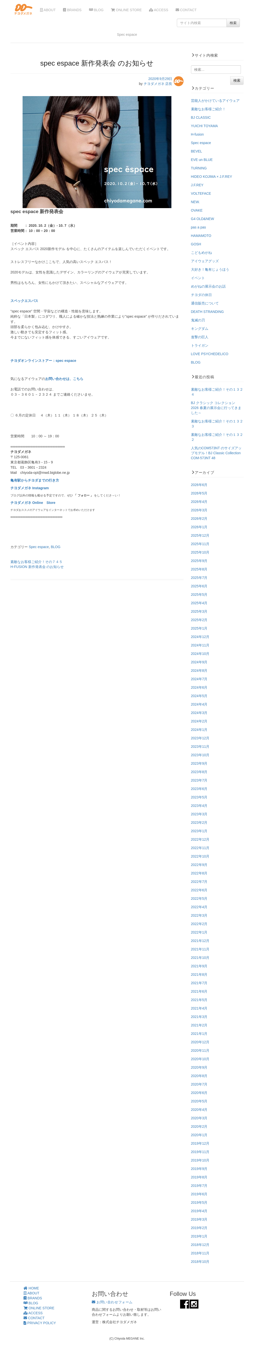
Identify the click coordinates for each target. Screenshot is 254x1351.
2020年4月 (199, 1110)
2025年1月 (199, 628)
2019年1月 (199, 1236)
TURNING (199, 168)
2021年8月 (199, 974)
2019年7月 (199, 1186)
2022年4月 (199, 907)
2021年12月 (200, 941)
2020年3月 (199, 1118)
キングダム (199, 329)
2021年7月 (199, 983)
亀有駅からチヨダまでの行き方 (34, 480)
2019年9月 (199, 1169)
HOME (31, 1288)
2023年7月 (199, 780)
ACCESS (158, 10)
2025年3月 (199, 611)
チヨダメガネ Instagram (29, 488)
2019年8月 (199, 1177)
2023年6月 (199, 789)
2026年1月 (199, 527)
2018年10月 (200, 1262)
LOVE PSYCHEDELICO (209, 354)
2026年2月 (199, 519)
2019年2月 (199, 1228)
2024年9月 (199, 662)
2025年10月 (200, 552)
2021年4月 (199, 1008)
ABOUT (48, 10)
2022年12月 (200, 839)
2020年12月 (200, 1042)
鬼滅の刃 (198, 320)
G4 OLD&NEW (202, 219)
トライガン (199, 345)
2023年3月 (199, 814)
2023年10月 (200, 755)
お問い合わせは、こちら (64, 379)
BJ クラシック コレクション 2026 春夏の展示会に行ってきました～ (216, 408)
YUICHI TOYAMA (204, 126)
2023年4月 (199, 806)
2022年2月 (199, 924)
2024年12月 (200, 637)
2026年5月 (199, 493)
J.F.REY (197, 185)
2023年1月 (199, 831)
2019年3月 (199, 1219)
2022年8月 (199, 873)
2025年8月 (199, 569)
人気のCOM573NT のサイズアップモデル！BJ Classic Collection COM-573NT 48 (216, 453)
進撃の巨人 (199, 337)
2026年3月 (199, 510)
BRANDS (72, 10)
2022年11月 (200, 848)
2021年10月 (200, 958)
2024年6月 (199, 687)
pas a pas (198, 227)
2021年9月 (199, 966)
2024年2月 (199, 721)
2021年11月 (200, 949)
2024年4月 (199, 704)
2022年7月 (199, 882)
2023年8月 (199, 772)
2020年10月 (200, 1059)
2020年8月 (199, 1076)
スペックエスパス (24, 301)
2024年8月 (199, 671)
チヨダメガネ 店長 (158, 84)
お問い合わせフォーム (112, 1302)
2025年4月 (199, 603)
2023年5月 (199, 797)
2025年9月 (199, 561)
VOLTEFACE (201, 193)
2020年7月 (199, 1084)
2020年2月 (199, 1126)
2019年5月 (199, 1202)
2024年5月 (199, 696)
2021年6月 (199, 991)
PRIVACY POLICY (40, 1323)
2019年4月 (199, 1211)
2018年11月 (200, 1253)
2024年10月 (200, 654)
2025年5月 (199, 595)
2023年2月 (199, 823)
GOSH (196, 244)
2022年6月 (199, 890)
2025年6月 (199, 586)
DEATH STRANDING (207, 312)
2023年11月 (200, 747)
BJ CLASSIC (201, 117)
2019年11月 (200, 1152)
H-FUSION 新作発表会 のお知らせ (37, 567)
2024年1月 (199, 730)
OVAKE (197, 210)
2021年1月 (199, 1034)
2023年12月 (200, 738)
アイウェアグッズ (205, 261)
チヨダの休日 (201, 295)
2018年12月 (200, 1245)
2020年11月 (200, 1050)
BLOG (96, 10)
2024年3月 (199, 713)
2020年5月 (199, 1101)
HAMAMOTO (201, 236)
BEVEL (196, 151)
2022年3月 (199, 915)
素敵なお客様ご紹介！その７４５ (36, 562)
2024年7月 (199, 679)
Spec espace (39, 547)
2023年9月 (199, 763)
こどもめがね (201, 253)
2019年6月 (199, 1194)
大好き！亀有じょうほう (210, 269)
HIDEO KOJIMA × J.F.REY (211, 177)
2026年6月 (199, 485)
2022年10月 (200, 856)
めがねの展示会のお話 (208, 286)
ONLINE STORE (126, 10)
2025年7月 (199, 578)
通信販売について (205, 303)
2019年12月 (200, 1143)
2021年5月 (199, 1000)
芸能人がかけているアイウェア (215, 101)
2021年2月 (199, 1025)
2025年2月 (199, 620)
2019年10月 (200, 1160)
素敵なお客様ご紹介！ (208, 109)
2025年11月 (200, 544)
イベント (198, 278)
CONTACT (186, 10)
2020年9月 (199, 1067)
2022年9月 (199, 865)
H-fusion (197, 134)
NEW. (195, 202)
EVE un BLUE (202, 160)
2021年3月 (199, 1017)
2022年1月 (199, 932)
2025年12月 (200, 535)
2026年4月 (199, 502)
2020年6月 (199, 1093)
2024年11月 (200, 645)
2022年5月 (199, 899)
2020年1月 (199, 1135)
